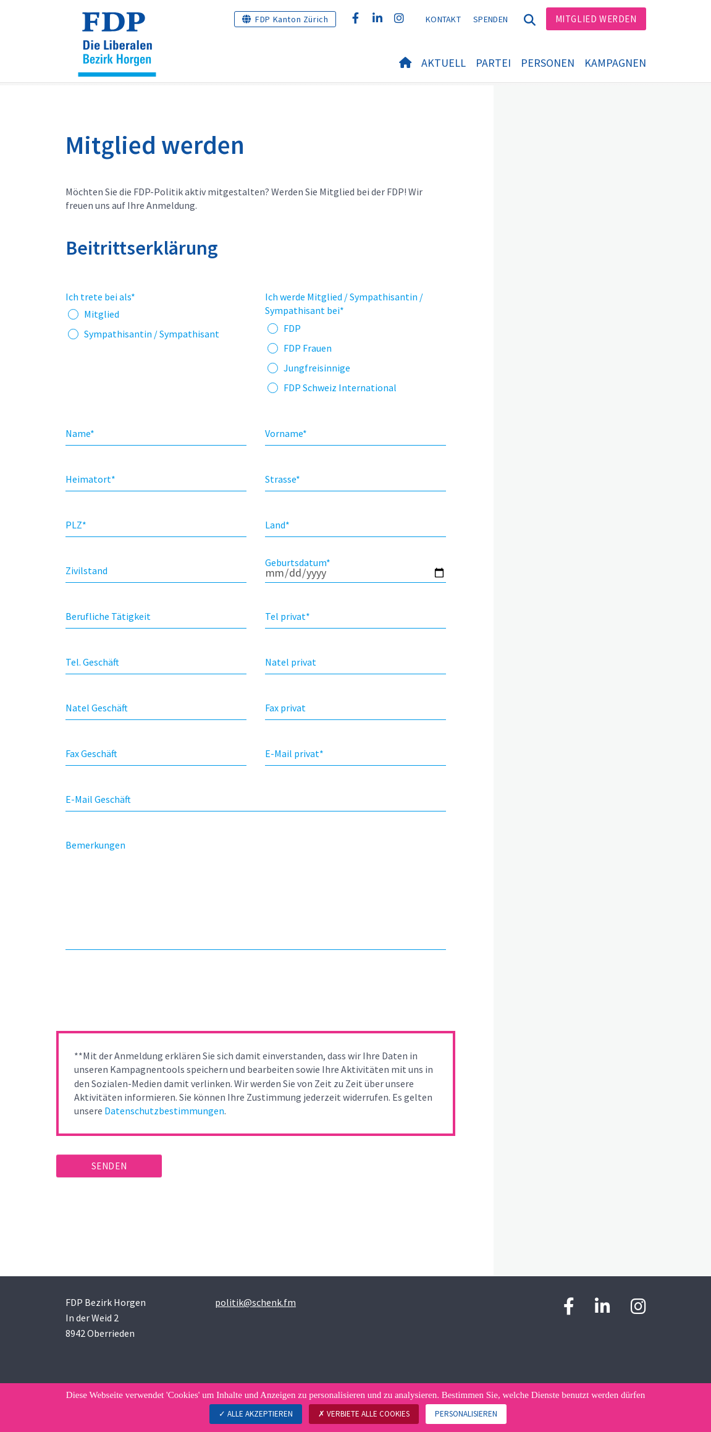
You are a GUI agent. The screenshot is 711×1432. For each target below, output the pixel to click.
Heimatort (90, 479)
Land (277, 525)
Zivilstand (86, 570)
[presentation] (150, 994)
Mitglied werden (596, 19)
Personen (547, 63)
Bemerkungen (95, 845)
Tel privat (287, 616)
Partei (493, 63)
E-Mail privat (294, 753)
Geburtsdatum (297, 562)
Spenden (490, 19)
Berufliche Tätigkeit (108, 616)
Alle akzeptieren (256, 1414)
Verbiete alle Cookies (364, 1414)
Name (80, 433)
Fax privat (285, 707)
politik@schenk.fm (255, 1302)
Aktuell (443, 63)
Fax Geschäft (91, 753)
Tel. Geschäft (92, 662)
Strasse (282, 479)
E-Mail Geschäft (98, 799)
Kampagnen (615, 63)
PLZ (75, 525)
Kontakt (443, 19)
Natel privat (290, 662)
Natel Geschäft (96, 707)
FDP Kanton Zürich (291, 19)
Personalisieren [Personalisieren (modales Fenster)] (466, 1414)
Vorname (286, 433)
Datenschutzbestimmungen (164, 1110)
